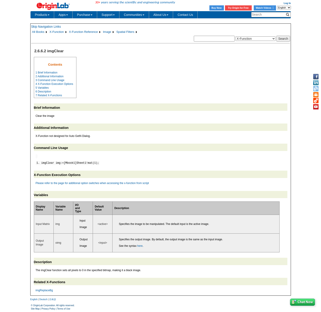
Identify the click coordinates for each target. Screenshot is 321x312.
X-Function (56, 32)
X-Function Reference (83, 32)
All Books (38, 32)
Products (42, 15)
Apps (63, 15)
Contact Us (185, 15)
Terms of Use (63, 309)
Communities (134, 15)
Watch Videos (265, 7)
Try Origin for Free (238, 7)
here (140, 245)
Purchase (84, 15)
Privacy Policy (48, 309)
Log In (287, 3)
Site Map (35, 309)
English (34, 299)
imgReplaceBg (44, 290)
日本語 (52, 299)
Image (107, 32)
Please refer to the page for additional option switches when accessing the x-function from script (92, 183)
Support (108, 15)
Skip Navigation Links (46, 26)
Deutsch (43, 299)
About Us (161, 15)
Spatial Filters (125, 32)
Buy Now (216, 7)
